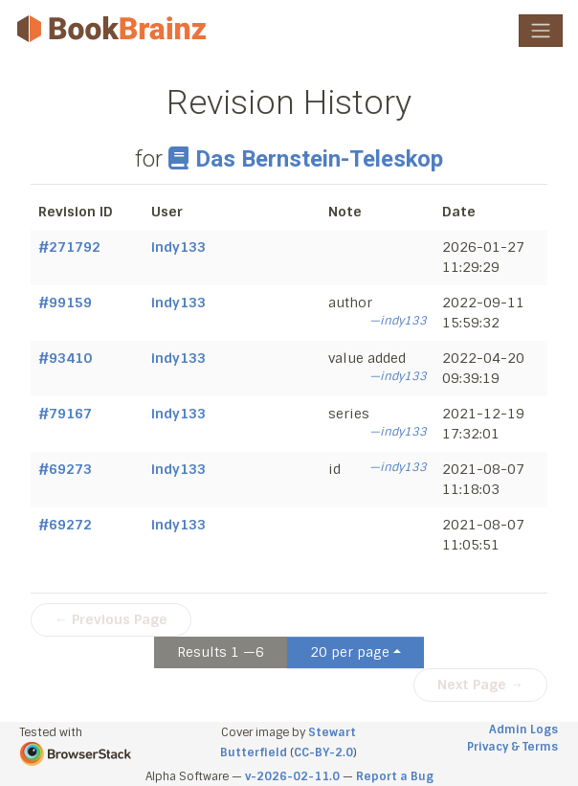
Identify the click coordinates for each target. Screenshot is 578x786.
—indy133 (398, 320)
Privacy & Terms (512, 746)
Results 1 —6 (220, 652)
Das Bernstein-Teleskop (305, 159)
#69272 (65, 524)
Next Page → (480, 684)
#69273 (65, 469)
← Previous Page (111, 619)
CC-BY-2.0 (323, 752)
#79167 (65, 413)
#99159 (65, 302)
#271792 (69, 247)
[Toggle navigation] (541, 30)
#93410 (65, 358)
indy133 (178, 247)
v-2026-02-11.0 (292, 776)
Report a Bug (395, 776)
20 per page (349, 652)
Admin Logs (523, 729)
